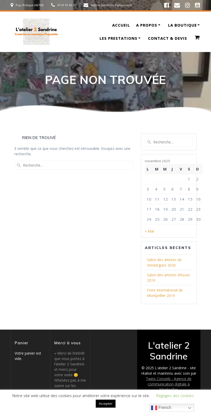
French (161, 408)
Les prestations (118, 38)
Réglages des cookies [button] (175, 395)
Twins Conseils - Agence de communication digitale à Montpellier (168, 384)
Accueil (121, 25)
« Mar (149, 231)
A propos (146, 25)
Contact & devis (167, 38)
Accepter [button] (105, 403)
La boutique (182, 25)
